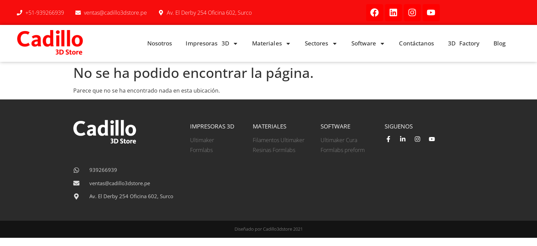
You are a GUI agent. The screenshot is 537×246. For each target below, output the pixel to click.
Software (368, 43)
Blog (499, 43)
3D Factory (464, 43)
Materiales (271, 43)
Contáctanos (416, 43)
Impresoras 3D (212, 43)
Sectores (321, 43)
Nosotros (159, 43)
